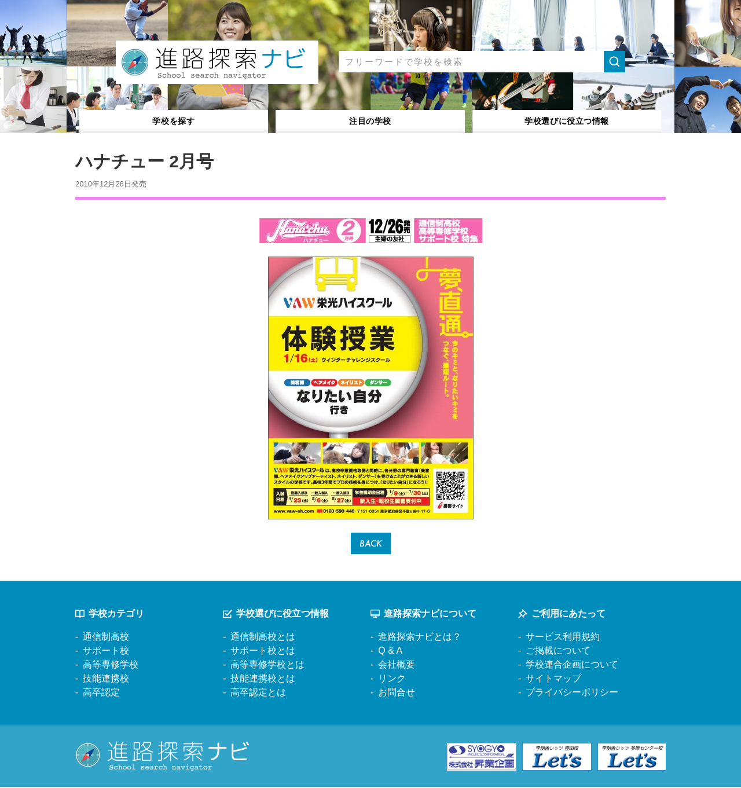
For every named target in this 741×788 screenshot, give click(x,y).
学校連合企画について (572, 666)
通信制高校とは (262, 638)
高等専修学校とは (267, 666)
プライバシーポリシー (572, 694)
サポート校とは (262, 652)
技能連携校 (106, 680)
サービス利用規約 (563, 638)
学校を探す (174, 121)
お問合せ (396, 694)
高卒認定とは (258, 694)
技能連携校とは (262, 680)
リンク (392, 680)
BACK (371, 544)
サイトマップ (553, 680)
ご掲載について (558, 652)
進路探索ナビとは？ (419, 638)
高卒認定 (101, 694)
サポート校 (106, 652)
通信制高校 (106, 638)
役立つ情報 (567, 121)
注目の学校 (370, 121)
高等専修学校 (110, 666)
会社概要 (396, 666)
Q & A (390, 652)
